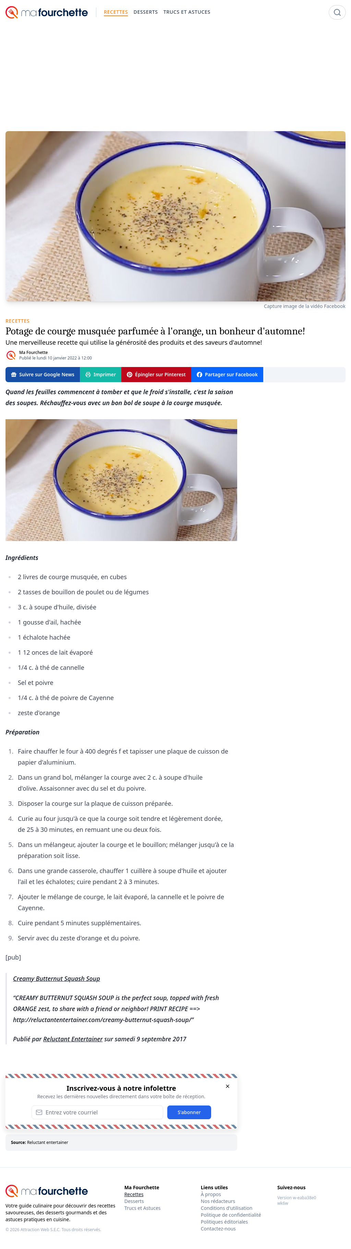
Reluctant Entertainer (73, 1039)
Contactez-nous (218, 1228)
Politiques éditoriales (224, 1221)
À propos (211, 1194)
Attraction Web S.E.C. (41, 1230)
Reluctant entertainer (47, 1142)
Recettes (134, 1194)
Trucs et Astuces (142, 1208)
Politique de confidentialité (231, 1215)
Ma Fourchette (33, 352)
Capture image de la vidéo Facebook (305, 306)
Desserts (134, 1201)
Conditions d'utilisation (227, 1208)
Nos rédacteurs (218, 1201)
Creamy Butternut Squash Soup (56, 978)
